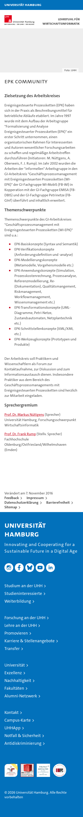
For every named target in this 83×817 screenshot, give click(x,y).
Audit (25, 766)
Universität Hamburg (22, 4)
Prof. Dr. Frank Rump (20, 434)
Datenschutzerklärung (21, 502)
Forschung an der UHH (24, 617)
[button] (65, 5)
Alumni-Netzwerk (20, 696)
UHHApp (12, 728)
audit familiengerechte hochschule (11, 770)
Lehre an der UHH (20, 625)
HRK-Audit (41, 768)
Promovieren (16, 633)
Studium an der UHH (23, 586)
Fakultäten (14, 688)
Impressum (35, 498)
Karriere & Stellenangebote (29, 641)
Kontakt (11, 712)
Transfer (12, 648)
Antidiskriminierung (22, 743)
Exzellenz (13, 673)
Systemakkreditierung (59, 766)
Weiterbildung (17, 601)
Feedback (11, 498)
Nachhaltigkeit (17, 680)
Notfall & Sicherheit (22, 735)
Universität (14, 665)
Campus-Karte (17, 720)
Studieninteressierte (23, 593)
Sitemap (10, 507)
